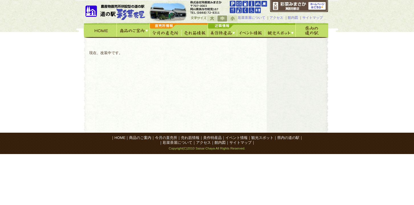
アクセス (276, 18)
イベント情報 (251, 30)
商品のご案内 (133, 30)
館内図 (293, 18)
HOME (100, 30)
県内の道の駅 (312, 30)
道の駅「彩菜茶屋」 (116, 11)
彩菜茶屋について (251, 18)
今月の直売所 (165, 30)
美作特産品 (212, 138)
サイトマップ (312, 18)
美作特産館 (222, 30)
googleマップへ (208, 7)
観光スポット (280, 30)
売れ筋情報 (194, 30)
